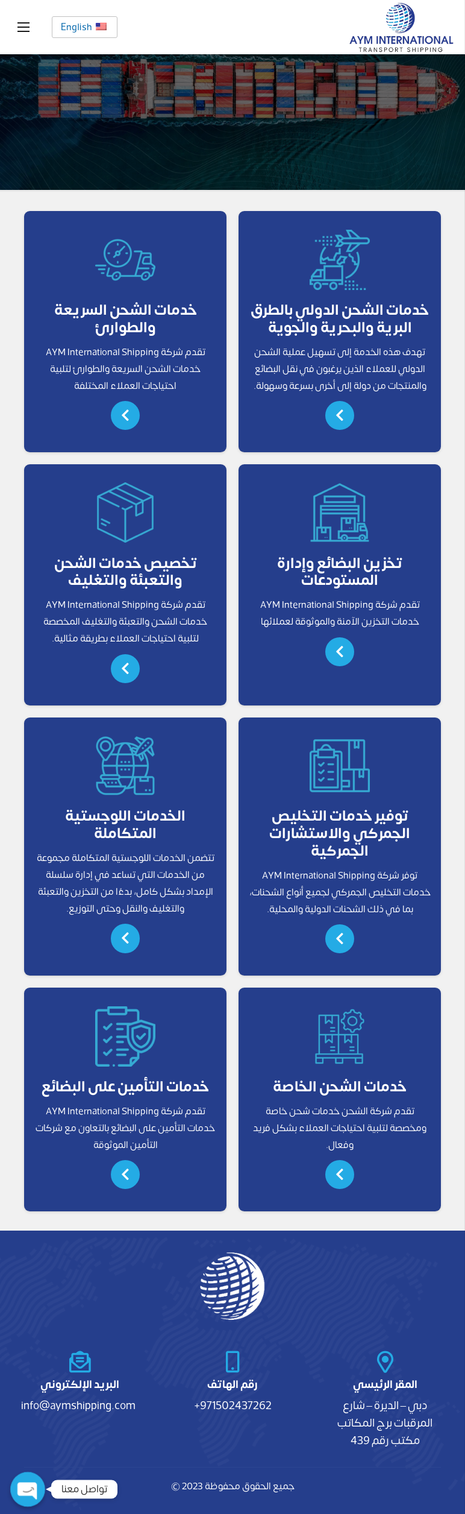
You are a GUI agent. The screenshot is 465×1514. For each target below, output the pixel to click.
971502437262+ (233, 1405)
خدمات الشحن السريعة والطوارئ (125, 318)
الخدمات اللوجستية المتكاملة (125, 824)
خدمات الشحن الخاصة (340, 1087)
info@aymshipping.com (78, 1405)
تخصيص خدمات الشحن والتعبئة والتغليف (125, 572)
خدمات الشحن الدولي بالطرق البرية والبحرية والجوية (340, 318)
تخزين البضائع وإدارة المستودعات (339, 572)
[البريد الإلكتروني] (80, 1362)
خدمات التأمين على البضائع (125, 1087)
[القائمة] (23, 27)
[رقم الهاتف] (232, 1362)
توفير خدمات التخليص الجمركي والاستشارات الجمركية (339, 833)
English (84, 27)
